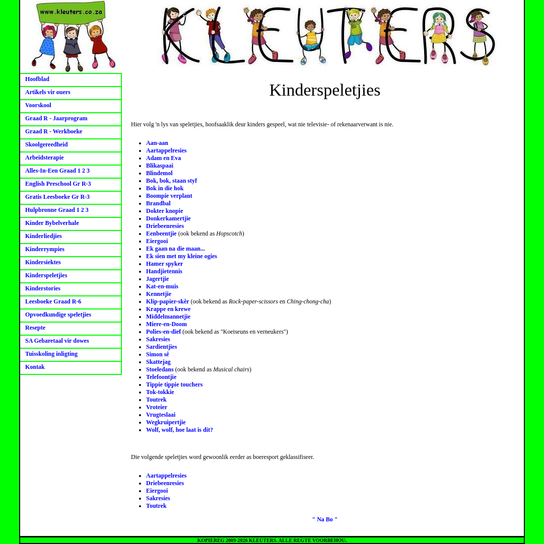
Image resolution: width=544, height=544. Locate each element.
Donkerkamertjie (168, 218)
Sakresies (158, 339)
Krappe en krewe (168, 309)
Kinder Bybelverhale (52, 222)
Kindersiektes (43, 262)
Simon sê (157, 354)
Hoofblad (37, 79)
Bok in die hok (164, 188)
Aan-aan (157, 142)
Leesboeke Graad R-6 (53, 301)
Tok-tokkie (160, 392)
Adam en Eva (163, 158)
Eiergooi (157, 241)
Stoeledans (160, 369)
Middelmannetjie (168, 316)
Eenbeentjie (161, 233)
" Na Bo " (325, 519)
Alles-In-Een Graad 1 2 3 (57, 170)
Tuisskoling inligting (51, 353)
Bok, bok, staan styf (171, 180)
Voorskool (38, 105)
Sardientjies (161, 346)
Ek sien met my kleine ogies (181, 256)
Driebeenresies (165, 225)
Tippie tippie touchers (174, 384)
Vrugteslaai (160, 414)
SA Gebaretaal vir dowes (57, 340)
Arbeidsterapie (44, 157)
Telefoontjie (161, 376)
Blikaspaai (159, 165)
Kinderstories (42, 288)
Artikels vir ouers (48, 92)
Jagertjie (157, 278)
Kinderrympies (44, 249)
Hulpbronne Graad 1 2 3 (57, 209)
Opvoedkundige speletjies (58, 314)
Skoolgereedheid (46, 144)
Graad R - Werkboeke (53, 131)
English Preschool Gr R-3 (58, 183)
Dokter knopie (164, 210)
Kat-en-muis (162, 286)
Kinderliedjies (43, 236)
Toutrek (156, 399)
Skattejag (158, 361)
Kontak (35, 366)
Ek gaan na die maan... (175, 248)
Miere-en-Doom (166, 324)
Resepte (35, 327)
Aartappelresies (166, 150)
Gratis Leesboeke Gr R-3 (57, 196)
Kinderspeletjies (46, 275)
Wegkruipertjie (166, 422)
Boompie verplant (169, 195)
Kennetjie (158, 293)
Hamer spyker (164, 263)
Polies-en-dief (163, 331)
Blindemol (159, 173)
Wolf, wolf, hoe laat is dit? (179, 429)
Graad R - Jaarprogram (56, 118)
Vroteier (156, 407)
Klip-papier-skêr (167, 301)
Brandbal (158, 203)
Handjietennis (164, 271)
